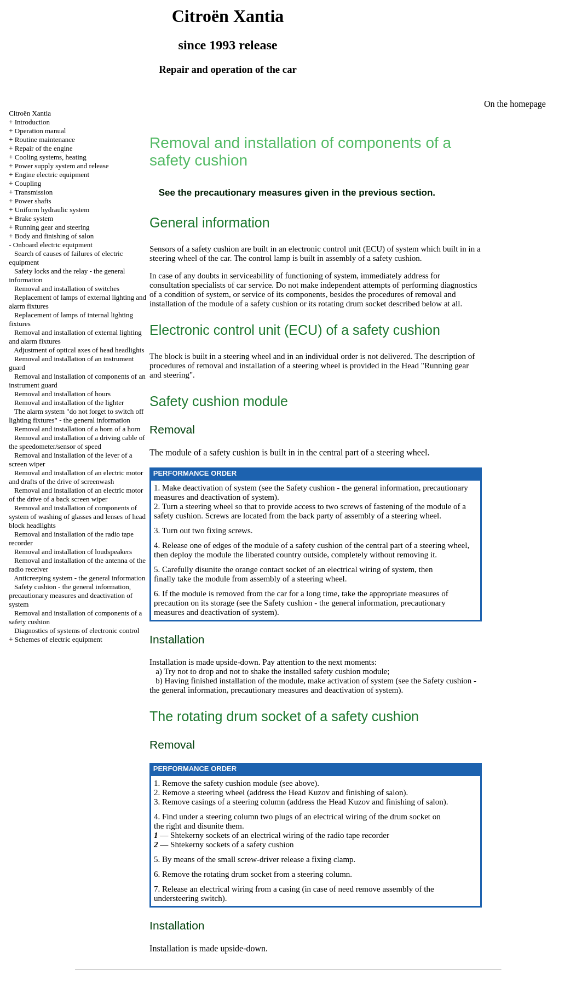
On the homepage (515, 104)
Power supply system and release (62, 166)
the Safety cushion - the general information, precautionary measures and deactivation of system (312, 685)
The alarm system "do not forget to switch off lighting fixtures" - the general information (76, 415)
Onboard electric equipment (53, 245)
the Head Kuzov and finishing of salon (338, 792)
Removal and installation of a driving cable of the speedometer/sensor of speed (77, 441)
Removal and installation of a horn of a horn (77, 429)
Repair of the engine (44, 148)
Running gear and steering (52, 227)
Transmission (34, 192)
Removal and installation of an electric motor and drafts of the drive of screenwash (76, 477)
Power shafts (33, 201)
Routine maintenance (45, 139)
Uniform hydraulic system (52, 210)
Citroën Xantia (30, 113)
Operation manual (40, 131)
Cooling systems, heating (51, 157)
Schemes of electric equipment (58, 639)
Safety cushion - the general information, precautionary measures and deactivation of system (71, 595)
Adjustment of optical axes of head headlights (79, 350)
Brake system (34, 218)
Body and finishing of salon (54, 236)
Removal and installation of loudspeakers (73, 551)
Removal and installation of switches (66, 288)
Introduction (32, 122)
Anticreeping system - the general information (79, 578)
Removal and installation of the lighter (69, 402)
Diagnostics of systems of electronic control (77, 630)
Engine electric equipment (52, 174)
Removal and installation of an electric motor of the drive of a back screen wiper (76, 494)
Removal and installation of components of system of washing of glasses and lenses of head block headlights (77, 516)
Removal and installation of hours (62, 394)
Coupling (28, 183)
